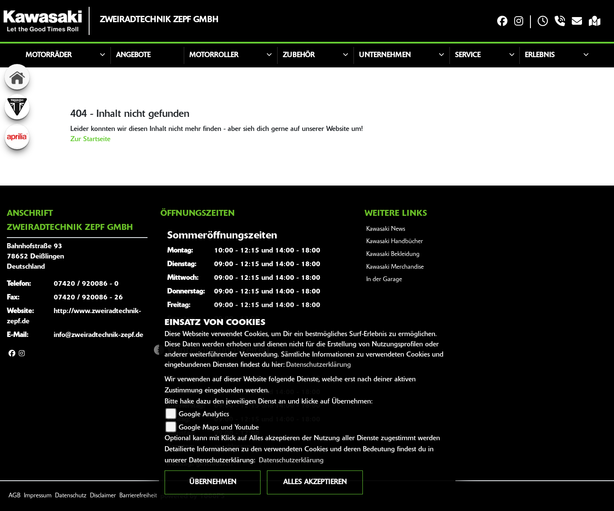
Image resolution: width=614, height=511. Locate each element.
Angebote (133, 55)
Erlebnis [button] (540, 55)
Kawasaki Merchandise (395, 267)
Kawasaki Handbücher (394, 241)
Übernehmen (212, 482)
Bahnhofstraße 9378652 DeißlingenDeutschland (35, 256)
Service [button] (468, 55)
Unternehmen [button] (385, 55)
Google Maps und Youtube (219, 427)
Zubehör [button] (299, 55)
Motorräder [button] (49, 55)
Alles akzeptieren (315, 482)
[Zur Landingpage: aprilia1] (17, 136)
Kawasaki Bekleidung (393, 254)
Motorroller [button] (213, 55)
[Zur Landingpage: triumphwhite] (17, 106)
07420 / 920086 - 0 (86, 284)
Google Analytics (204, 414)
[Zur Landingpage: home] (17, 77)
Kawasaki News (385, 229)
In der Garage (384, 279)
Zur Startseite (90, 139)
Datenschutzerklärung (318, 365)
